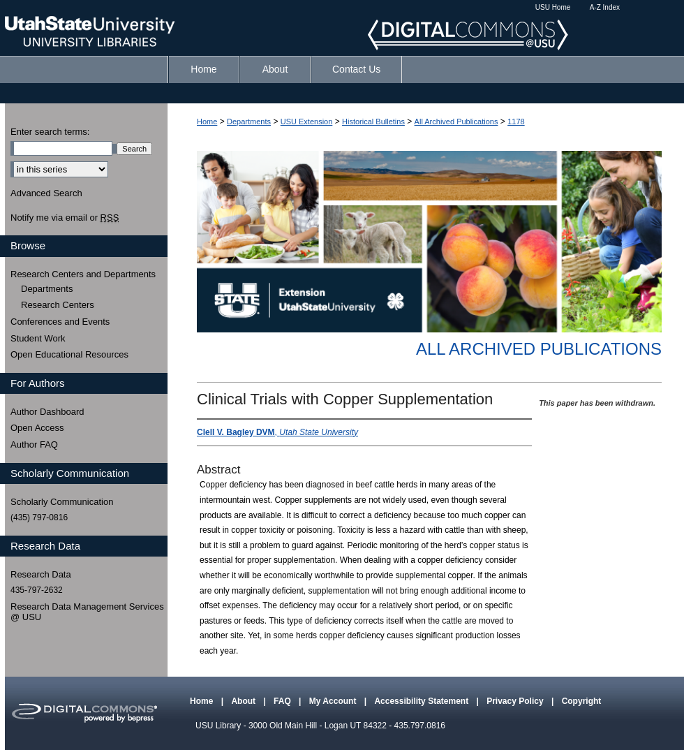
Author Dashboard (47, 411)
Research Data (40, 574)
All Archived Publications (456, 121)
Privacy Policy (516, 701)
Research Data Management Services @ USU (87, 612)
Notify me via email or (64, 217)
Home (207, 121)
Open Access (37, 427)
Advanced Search (46, 193)
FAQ (283, 701)
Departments (249, 121)
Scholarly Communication (61, 502)
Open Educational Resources (69, 354)
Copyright (582, 701)
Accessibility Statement (422, 701)
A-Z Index (605, 7)
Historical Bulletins (373, 121)
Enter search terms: (49, 131)
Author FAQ (34, 444)
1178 (515, 121)
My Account (334, 701)
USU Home (553, 7)
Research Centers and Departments (83, 274)
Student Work (38, 338)
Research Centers (57, 305)
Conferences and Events (60, 321)
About (244, 701)
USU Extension (307, 121)
